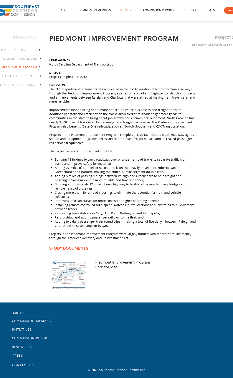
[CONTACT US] (25, 365)
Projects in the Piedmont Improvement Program (84, 135)
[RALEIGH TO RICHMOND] (22, 58)
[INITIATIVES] (24, 329)
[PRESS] (20, 355)
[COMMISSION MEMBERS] (34, 320)
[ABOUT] (20, 313)
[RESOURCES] (24, 346)
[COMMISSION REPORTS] (33, 338)
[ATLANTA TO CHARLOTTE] (21, 76)
